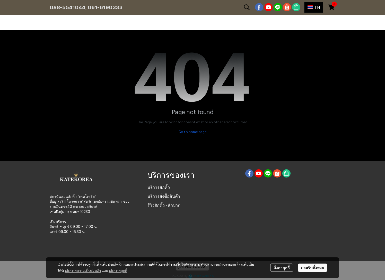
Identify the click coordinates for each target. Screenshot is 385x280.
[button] (246, 7)
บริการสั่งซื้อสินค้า (163, 196)
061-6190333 (105, 7)
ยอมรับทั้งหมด (312, 267)
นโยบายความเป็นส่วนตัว (83, 270)
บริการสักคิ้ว (158, 187)
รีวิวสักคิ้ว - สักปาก (163, 205)
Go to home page (193, 131)
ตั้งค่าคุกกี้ (282, 267)
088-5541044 (67, 7)
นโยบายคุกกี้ (118, 270)
